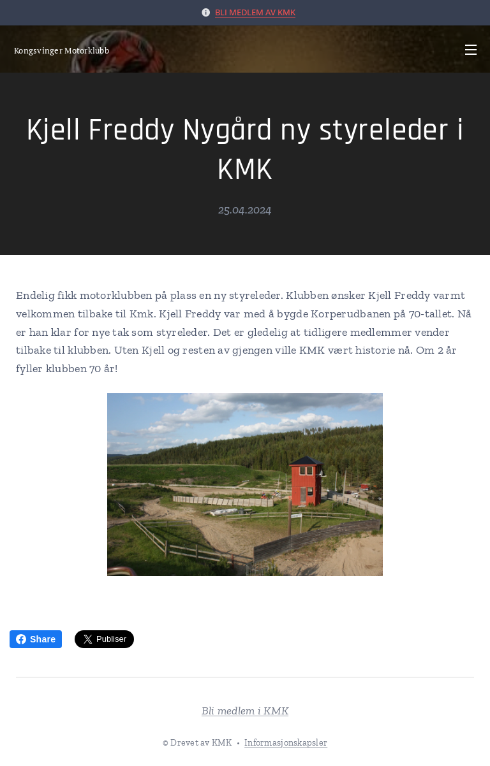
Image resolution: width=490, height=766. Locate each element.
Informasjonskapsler (285, 742)
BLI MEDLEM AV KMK (255, 12)
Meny (471, 49)
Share (36, 639)
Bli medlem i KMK (245, 711)
